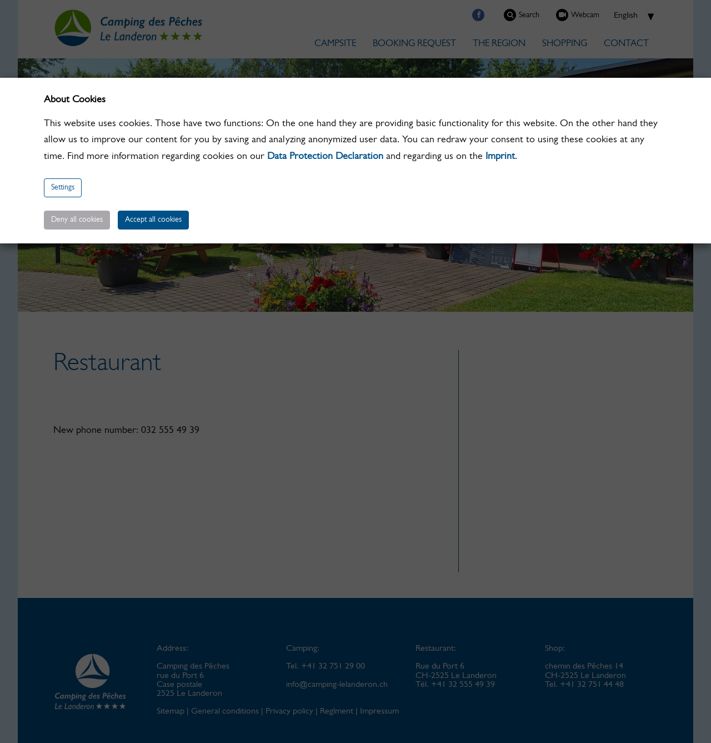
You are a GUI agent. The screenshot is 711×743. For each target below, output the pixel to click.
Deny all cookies (77, 220)
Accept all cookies (153, 220)
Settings (62, 187)
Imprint (500, 156)
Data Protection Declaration (325, 156)
